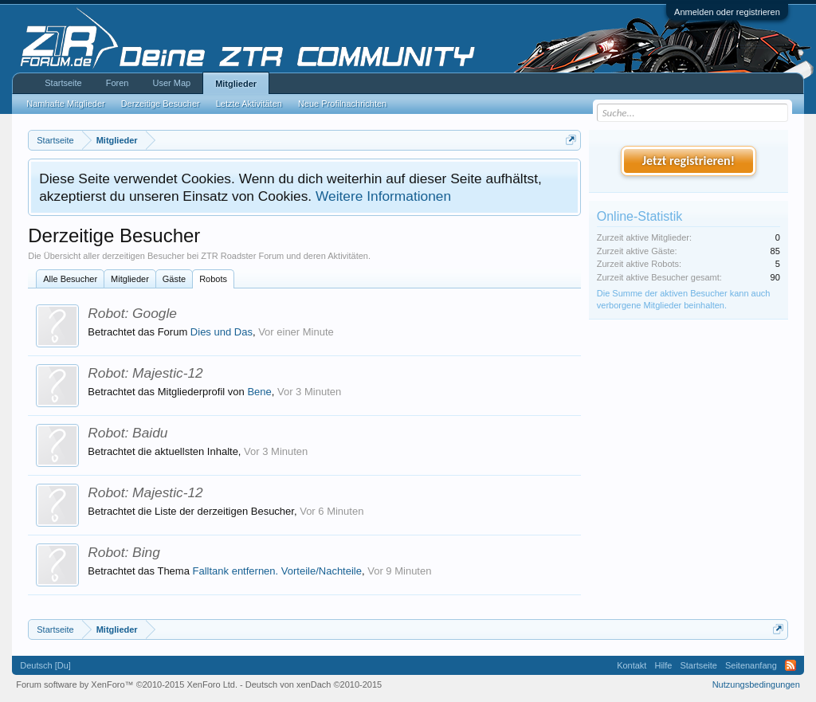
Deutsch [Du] (45, 665)
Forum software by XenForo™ (126, 684)
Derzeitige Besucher (160, 103)
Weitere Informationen (383, 196)
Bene (259, 392)
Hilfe (663, 665)
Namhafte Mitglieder (65, 103)
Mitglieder (130, 279)
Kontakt (631, 665)
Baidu (149, 433)
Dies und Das (221, 332)
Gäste (174, 279)
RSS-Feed (790, 665)
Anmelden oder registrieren (727, 12)
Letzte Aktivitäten (249, 103)
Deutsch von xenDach (313, 684)
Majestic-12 (167, 373)
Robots (213, 279)
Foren (117, 83)
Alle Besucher (70, 279)
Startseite (63, 83)
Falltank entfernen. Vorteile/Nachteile (277, 571)
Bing (146, 552)
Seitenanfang (751, 665)
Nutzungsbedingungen (756, 684)
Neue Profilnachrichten (342, 103)
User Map (171, 83)
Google (154, 313)
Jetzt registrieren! (688, 160)
